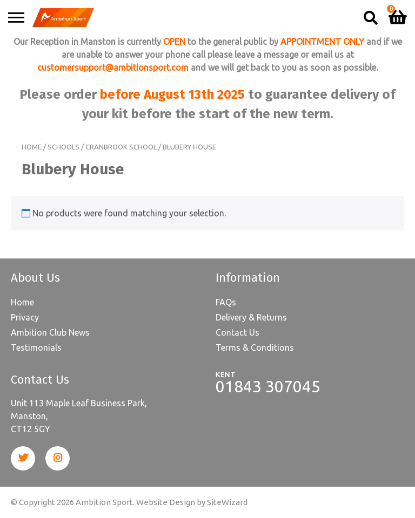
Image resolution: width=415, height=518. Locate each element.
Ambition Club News (50, 332)
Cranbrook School (121, 147)
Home (32, 147)
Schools (63, 147)
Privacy (25, 317)
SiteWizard (227, 502)
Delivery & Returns (251, 317)
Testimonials (36, 347)
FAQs (226, 302)
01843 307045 (268, 386)
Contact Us (237, 332)
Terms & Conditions (255, 347)
